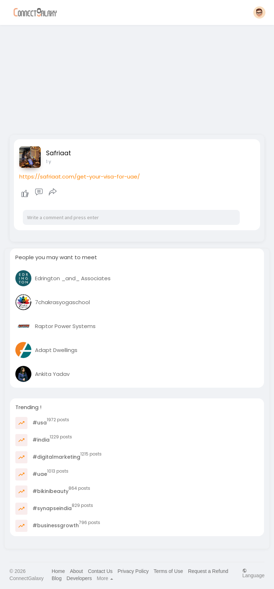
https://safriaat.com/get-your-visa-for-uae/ (79, 176)
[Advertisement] (137, 78)
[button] (259, 12)
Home (58, 571)
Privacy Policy (133, 571)
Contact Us (100, 571)
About (76, 571)
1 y (48, 161)
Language (253, 573)
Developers (79, 578)
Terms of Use (168, 571)
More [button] (105, 578)
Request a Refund (208, 571)
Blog (57, 578)
